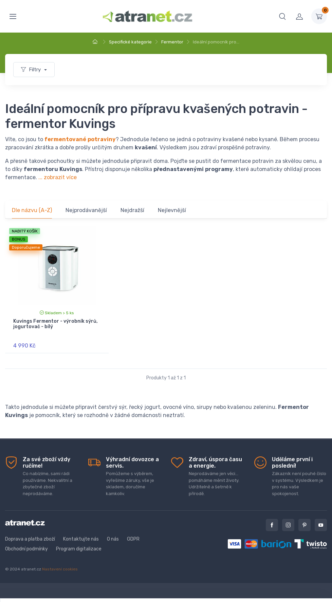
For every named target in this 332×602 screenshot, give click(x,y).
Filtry (31, 70)
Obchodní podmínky (26, 549)
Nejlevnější (172, 210)
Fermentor (172, 41)
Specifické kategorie (130, 41)
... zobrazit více (57, 177)
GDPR (133, 539)
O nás (113, 539)
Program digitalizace (79, 549)
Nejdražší (132, 210)
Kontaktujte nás (81, 539)
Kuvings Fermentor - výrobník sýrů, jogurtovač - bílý (55, 324)
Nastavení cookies (60, 569)
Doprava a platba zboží (30, 539)
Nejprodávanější (86, 210)
